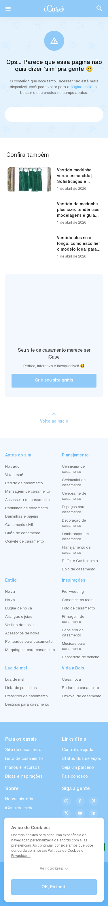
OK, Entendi (54, 887)
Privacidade (21, 855)
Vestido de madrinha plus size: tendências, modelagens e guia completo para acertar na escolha (79, 215)
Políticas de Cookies (64, 850)
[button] (8, 8)
